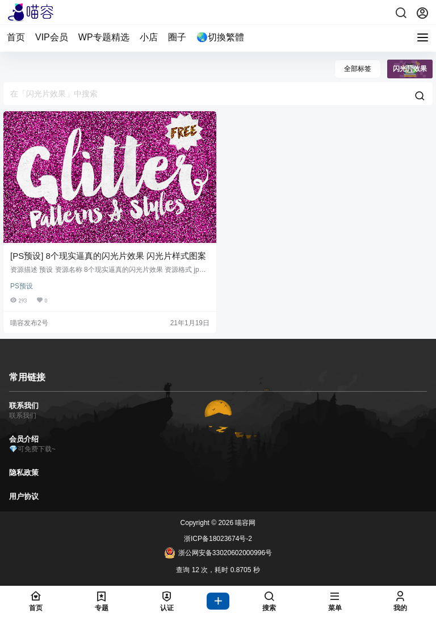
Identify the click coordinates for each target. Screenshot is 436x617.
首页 (16, 37)
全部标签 (357, 69)
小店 (149, 37)
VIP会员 (51, 37)
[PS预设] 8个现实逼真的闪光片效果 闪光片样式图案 (108, 256)
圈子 (177, 37)
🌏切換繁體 (220, 37)
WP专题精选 (103, 37)
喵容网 (244, 523)
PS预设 (21, 286)
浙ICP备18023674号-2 (218, 539)
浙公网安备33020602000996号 (218, 553)
